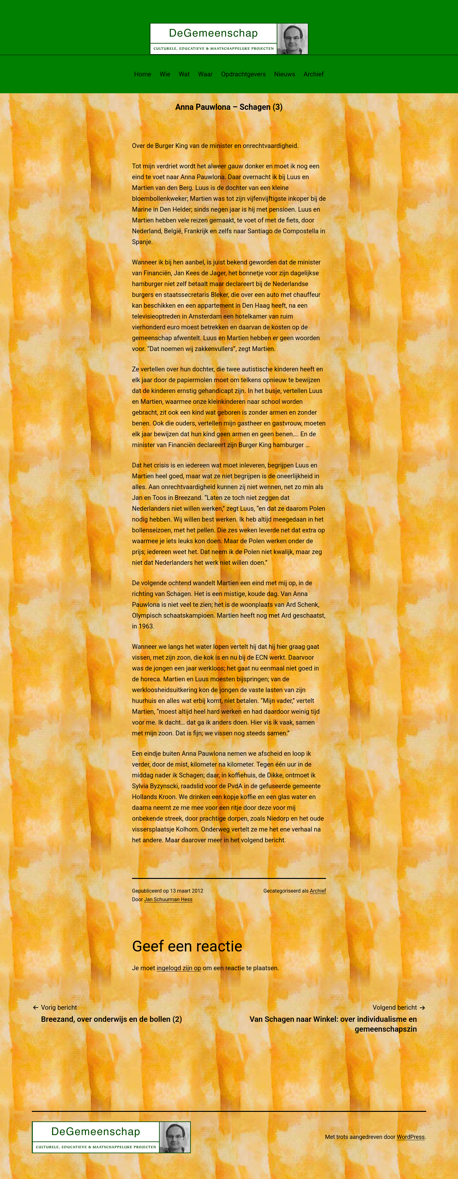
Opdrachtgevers (243, 74)
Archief (314, 74)
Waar (205, 74)
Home (142, 74)
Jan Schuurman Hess (168, 899)
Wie (165, 74)
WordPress (411, 1136)
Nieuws (284, 74)
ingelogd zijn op (179, 968)
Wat (184, 74)
